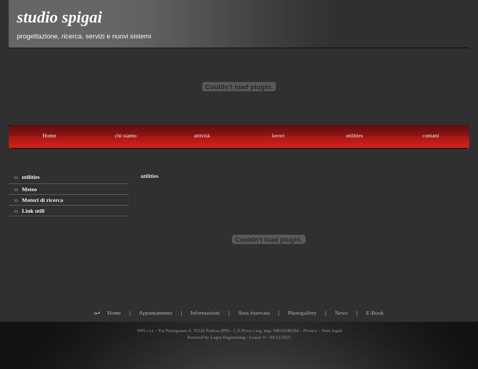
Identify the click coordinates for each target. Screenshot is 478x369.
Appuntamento (155, 313)
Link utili (29, 211)
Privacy (310, 330)
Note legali (332, 330)
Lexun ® (257, 337)
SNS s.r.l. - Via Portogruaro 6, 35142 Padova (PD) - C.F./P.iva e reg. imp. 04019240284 (217, 330)
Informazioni (205, 313)
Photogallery (302, 313)
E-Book (374, 313)
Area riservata (254, 313)
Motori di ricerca (38, 200)
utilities (27, 177)
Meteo (25, 189)
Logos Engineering (228, 337)
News (341, 313)
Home (114, 313)
